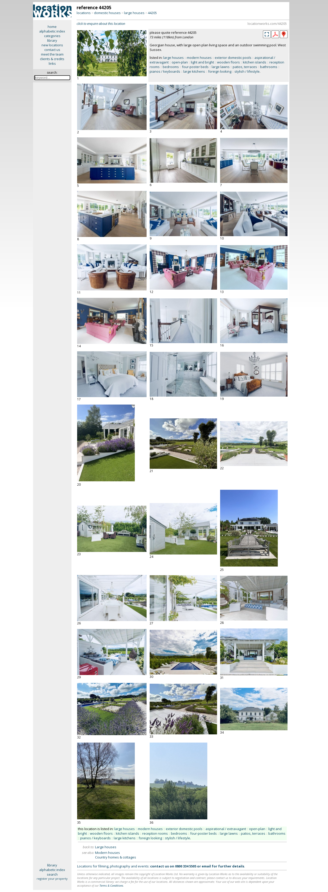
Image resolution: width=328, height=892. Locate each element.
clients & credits (52, 59)
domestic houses (107, 12)
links (52, 63)
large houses (134, 12)
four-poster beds (195, 66)
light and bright (202, 62)
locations (84, 12)
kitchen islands (254, 62)
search (52, 874)
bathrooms (268, 66)
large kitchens (194, 71)
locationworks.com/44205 (267, 23)
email (206, 866)
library (52, 40)
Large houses (105, 847)
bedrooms (171, 66)
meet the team (52, 54)
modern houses (199, 57)
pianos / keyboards (165, 71)
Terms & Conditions (111, 885)
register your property (52, 878)
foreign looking (219, 71)
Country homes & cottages (115, 857)
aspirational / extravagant (226, 828)
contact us (52, 49)
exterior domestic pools (233, 57)
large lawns (221, 66)
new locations (52, 45)
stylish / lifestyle (247, 71)
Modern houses (107, 852)
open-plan (180, 62)
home (52, 26)
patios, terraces (245, 66)
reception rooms (155, 833)
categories (52, 36)
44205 (152, 12)
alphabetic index (52, 31)
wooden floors (228, 62)
